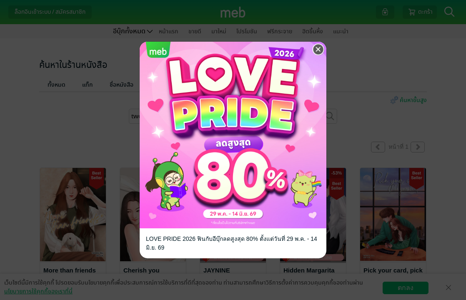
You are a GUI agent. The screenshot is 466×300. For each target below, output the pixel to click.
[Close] (318, 49)
